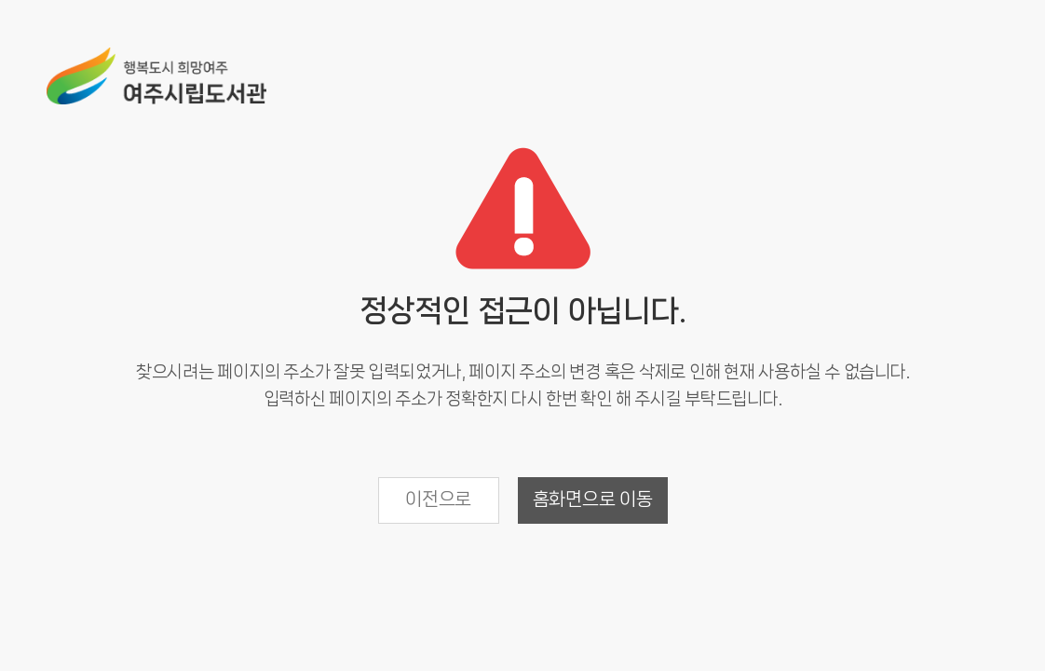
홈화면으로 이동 (593, 499)
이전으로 (438, 499)
